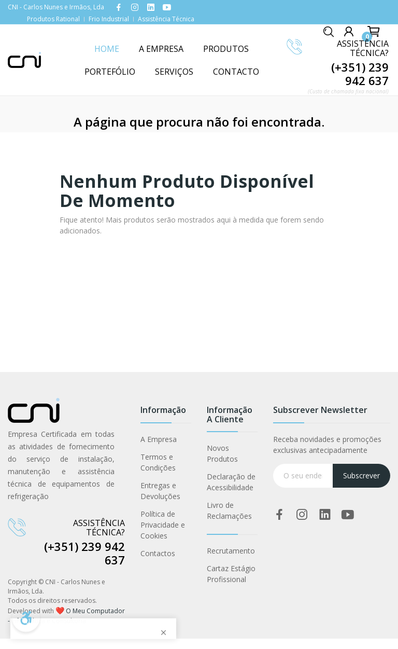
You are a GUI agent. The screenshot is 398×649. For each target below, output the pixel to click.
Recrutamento (231, 551)
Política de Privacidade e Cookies (162, 525)
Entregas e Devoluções (160, 490)
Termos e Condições (158, 462)
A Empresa (158, 439)
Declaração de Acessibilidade (231, 482)
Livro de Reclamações (229, 510)
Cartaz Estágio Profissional (231, 573)
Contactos (157, 553)
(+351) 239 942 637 (360, 73)
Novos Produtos (222, 453)
